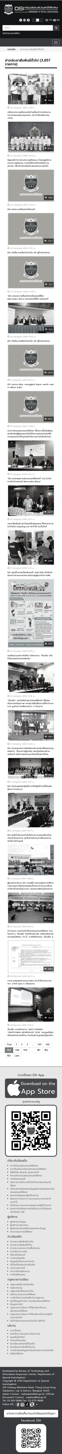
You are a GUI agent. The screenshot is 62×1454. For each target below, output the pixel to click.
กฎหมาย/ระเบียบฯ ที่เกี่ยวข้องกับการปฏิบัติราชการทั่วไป (31, 1315)
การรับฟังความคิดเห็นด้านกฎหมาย (27, 1297)
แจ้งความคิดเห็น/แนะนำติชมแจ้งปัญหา (31, 1413)
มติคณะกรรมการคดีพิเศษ (23, 1294)
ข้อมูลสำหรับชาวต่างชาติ (22, 1261)
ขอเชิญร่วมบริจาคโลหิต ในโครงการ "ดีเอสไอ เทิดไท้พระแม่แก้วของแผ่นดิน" (30, 657)
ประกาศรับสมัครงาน (20, 1271)
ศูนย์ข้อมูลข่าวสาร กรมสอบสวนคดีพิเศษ (30, 1301)
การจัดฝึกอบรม (17, 1274)
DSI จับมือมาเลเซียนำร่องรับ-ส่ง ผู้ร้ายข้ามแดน (28, 252)
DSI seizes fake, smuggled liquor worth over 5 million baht (30, 386)
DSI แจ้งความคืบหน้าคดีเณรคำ (21, 209)
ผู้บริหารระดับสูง (18, 1222)
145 (39, 1044)
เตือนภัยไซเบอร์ (17, 1255)
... (33, 1044)
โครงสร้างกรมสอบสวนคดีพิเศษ (26, 1175)
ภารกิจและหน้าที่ (17, 1179)
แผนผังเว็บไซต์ (17, 1337)
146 (48, 1044)
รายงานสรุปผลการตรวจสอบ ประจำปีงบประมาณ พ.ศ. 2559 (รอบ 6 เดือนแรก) (29, 982)
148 (17, 1050)
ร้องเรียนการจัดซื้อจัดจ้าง (22, 1347)
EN (56, 20)
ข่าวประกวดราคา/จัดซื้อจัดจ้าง (25, 1248)
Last (17, 1055)
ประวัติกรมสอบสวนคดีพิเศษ (24, 1165)
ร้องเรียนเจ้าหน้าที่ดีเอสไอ (22, 1343)
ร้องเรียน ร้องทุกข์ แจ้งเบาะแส (25, 1334)
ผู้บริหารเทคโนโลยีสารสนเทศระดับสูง (28, 1228)
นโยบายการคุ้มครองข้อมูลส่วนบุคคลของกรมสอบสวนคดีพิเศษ (32, 1190)
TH (48, 20)
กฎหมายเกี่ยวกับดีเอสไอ (22, 1284)
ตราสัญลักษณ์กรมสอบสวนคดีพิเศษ (28, 1169)
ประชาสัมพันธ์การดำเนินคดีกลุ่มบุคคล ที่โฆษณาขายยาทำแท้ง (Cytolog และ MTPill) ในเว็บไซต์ (30, 525)
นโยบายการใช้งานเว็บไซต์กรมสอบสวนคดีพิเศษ (30, 1183)
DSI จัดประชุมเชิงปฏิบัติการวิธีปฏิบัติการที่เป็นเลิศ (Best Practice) (29, 788)
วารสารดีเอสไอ (17, 1258)
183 (9, 1055)
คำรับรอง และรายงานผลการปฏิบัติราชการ (30, 1205)
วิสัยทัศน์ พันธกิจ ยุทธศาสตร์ (24, 1172)
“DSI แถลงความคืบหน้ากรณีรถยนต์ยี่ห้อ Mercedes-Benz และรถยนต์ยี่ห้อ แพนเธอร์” (28, 297)
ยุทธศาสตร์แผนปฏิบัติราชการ (24, 1195)
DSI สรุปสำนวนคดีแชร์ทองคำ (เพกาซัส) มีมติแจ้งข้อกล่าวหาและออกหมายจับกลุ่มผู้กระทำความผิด (29, 574)
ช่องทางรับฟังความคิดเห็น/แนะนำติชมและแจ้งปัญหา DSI (31, 1210)
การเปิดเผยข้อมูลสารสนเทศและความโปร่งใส (31, 1350)
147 (9, 1050)
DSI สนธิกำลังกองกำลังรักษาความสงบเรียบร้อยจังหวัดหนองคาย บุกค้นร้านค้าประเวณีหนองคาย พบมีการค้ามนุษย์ (29, 837)
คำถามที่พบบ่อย (18, 1340)
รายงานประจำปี (17, 1268)
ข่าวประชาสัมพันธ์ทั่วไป (21, 1245)
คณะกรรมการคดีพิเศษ (21, 1231)
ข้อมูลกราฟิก (16, 1304)
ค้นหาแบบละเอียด (11, 33)
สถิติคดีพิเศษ (16, 1353)
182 (46, 1050)
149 (25, 1050)
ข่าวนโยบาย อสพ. (19, 1251)
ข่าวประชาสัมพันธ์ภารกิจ (22, 1241)
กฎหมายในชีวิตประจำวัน (22, 1291)
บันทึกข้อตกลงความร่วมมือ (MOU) (27, 1321)
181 (38, 1050)
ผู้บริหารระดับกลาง (19, 1225)
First (9, 1044)
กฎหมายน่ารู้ (16, 1288)
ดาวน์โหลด (15, 1330)
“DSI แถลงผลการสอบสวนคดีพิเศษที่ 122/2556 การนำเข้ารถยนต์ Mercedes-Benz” (29, 480)
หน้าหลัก (11, 49)
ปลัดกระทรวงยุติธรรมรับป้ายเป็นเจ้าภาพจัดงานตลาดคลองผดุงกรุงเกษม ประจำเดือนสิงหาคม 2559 (29, 115)
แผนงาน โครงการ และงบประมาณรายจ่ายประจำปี (30, 1200)
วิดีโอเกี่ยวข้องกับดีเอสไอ (22, 1264)
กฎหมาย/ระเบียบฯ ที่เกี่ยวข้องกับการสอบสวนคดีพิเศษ (28, 1309)
